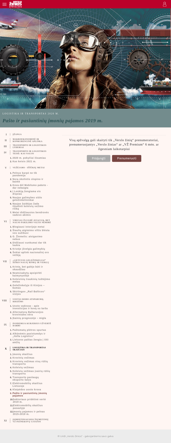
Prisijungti (98, 158)
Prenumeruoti (126, 158)
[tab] (28, 134)
